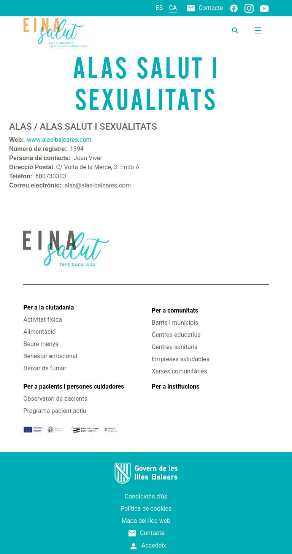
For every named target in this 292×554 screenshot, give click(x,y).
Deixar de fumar (44, 368)
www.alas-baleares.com (59, 139)
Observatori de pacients (55, 398)
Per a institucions (175, 386)
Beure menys (40, 344)
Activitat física (42, 319)
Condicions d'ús (146, 496)
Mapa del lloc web (146, 520)
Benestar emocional (50, 356)
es (159, 7)
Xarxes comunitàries (179, 371)
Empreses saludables (180, 359)
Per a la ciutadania (48, 307)
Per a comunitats (175, 310)
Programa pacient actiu (54, 410)
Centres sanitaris (174, 347)
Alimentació (39, 331)
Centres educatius (176, 334)
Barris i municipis (175, 322)
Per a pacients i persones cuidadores (73, 386)
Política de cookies (146, 508)
